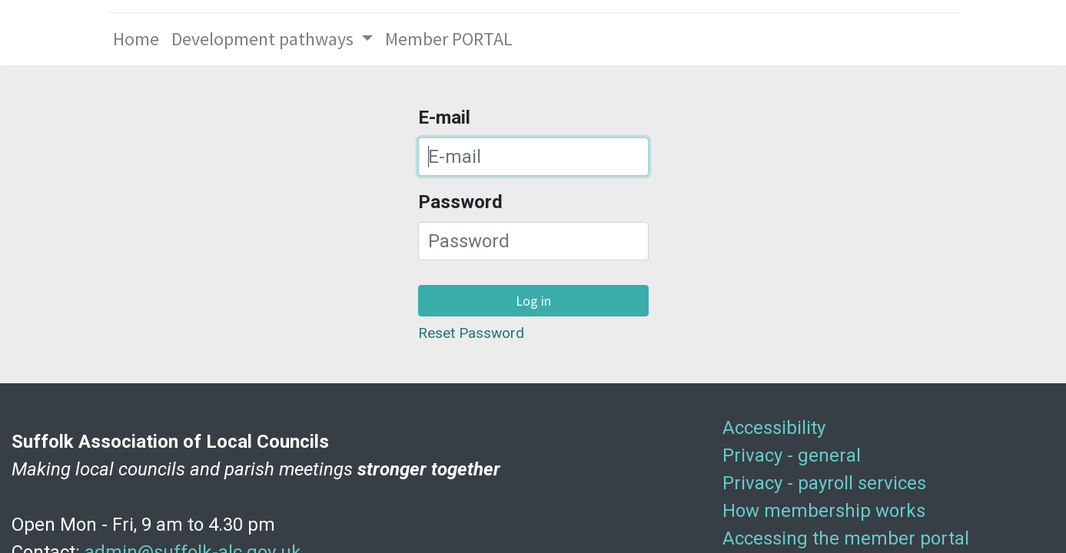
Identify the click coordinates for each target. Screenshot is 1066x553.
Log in (533, 301)
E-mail (444, 117)
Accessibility (773, 428)
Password (460, 202)
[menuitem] (136, 39)
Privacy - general (791, 455)
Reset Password (471, 333)
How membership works (823, 511)
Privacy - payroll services (824, 483)
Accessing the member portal (845, 538)
